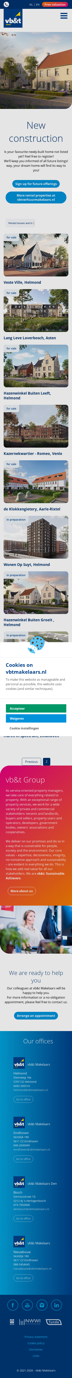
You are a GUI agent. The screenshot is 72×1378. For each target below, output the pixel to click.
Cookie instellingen (24, 728)
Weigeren (17, 718)
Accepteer (17, 708)
